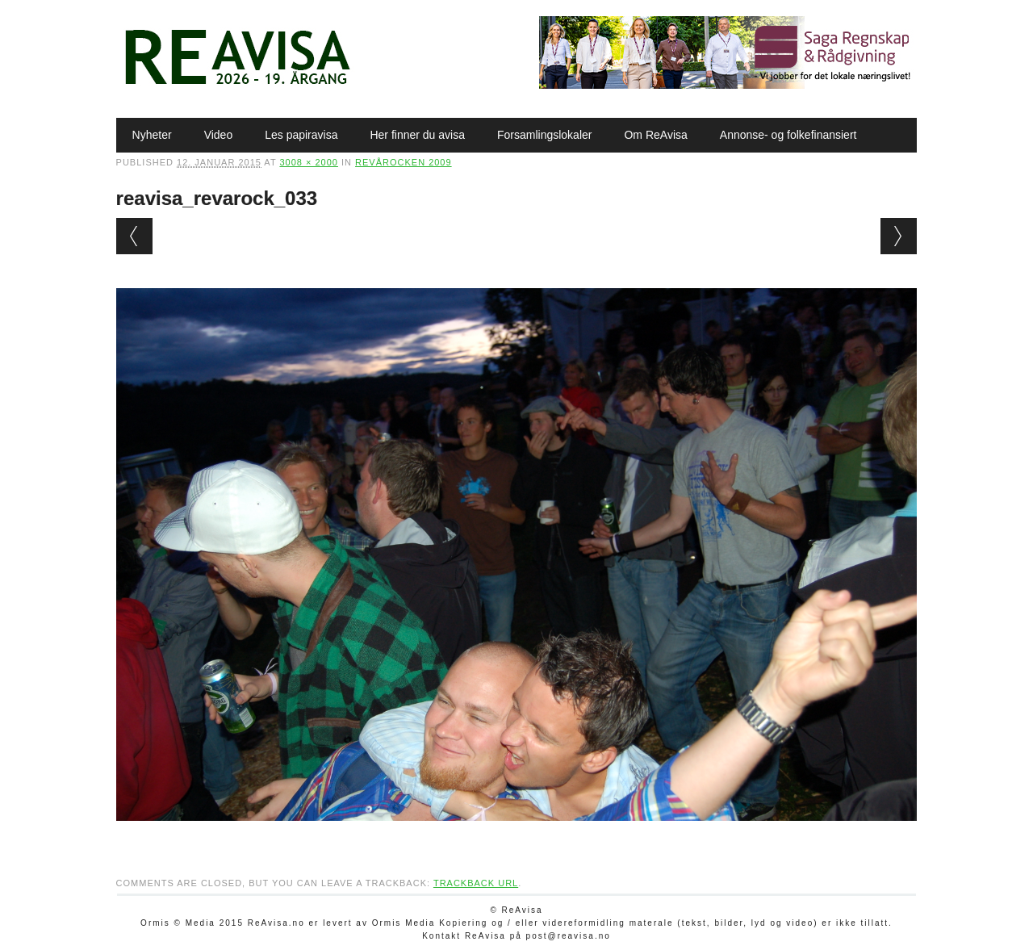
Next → (898, 236)
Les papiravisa (301, 134)
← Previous (134, 236)
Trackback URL (475, 883)
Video (218, 134)
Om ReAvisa (655, 134)
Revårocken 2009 (403, 162)
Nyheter (152, 134)
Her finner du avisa (417, 134)
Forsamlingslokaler (544, 134)
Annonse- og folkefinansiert (788, 134)
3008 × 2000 (308, 162)
